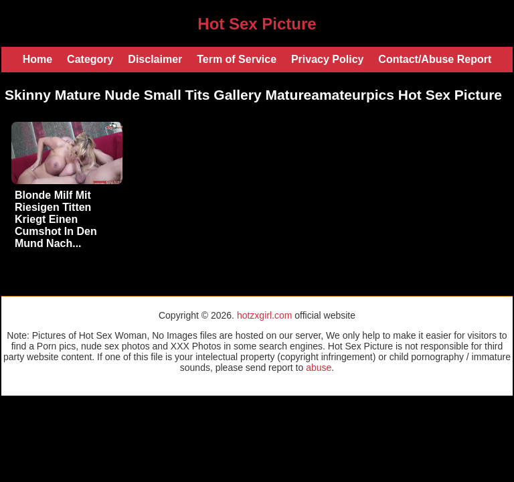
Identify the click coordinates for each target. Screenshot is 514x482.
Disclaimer (155, 59)
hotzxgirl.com (264, 315)
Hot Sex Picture (256, 24)
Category (90, 59)
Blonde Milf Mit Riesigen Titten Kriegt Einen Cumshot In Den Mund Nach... (56, 219)
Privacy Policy (327, 59)
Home (37, 59)
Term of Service (236, 59)
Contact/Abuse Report (434, 59)
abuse (318, 367)
